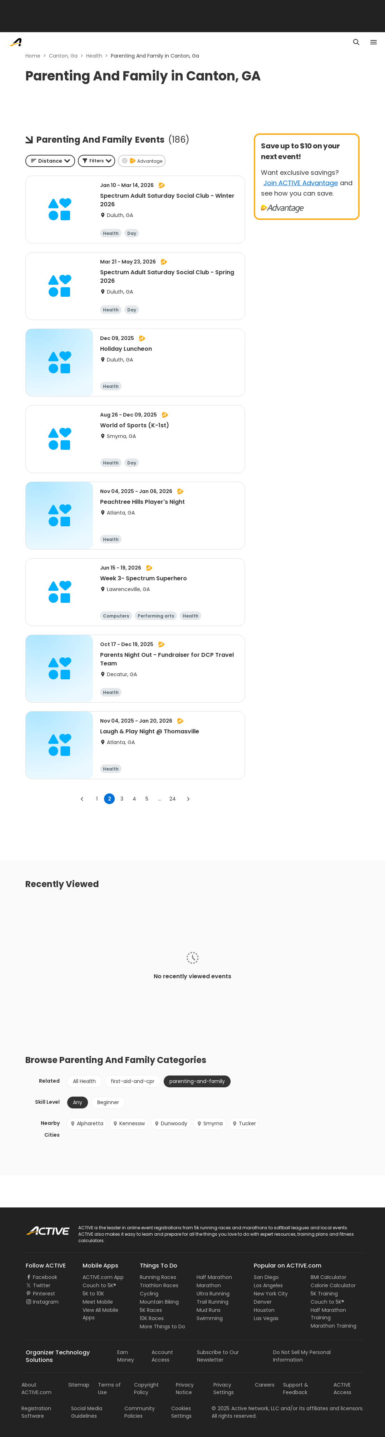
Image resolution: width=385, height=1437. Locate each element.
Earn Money (125, 1356)
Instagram (46, 1301)
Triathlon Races (159, 1285)
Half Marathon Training (328, 1313)
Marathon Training (333, 1325)
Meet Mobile (98, 1301)
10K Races (152, 1318)
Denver (263, 1301)
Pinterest (44, 1293)
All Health (84, 1081)
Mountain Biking (159, 1301)
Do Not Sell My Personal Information (302, 1356)
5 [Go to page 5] (146, 798)
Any (77, 1102)
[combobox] (50, 161)
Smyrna (210, 1123)
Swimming (210, 1318)
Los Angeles (268, 1285)
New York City (271, 1293)
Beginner (108, 1102)
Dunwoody (170, 1123)
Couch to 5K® (99, 1285)
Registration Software (36, 1412)
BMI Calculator (328, 1277)
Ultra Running (213, 1293)
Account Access (162, 1356)
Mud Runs (209, 1310)
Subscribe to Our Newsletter (218, 1356)
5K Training (324, 1293)
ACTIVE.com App (103, 1277)
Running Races (158, 1277)
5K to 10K (93, 1293)
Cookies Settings (181, 1412)
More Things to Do (162, 1326)
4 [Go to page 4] (134, 798)
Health (94, 55)
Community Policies (139, 1412)
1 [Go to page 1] (97, 798)
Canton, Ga (63, 55)
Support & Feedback (295, 1388)
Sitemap (78, 1384)
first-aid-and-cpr (132, 1081)
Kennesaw (129, 1123)
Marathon (209, 1285)
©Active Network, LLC (245, 1408)
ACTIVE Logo (41, 1228)
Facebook (45, 1277)
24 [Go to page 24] (172, 798)
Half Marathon (214, 1277)
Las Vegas (266, 1318)
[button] (96, 161)
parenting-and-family (197, 1081)
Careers (265, 1384)
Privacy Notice (185, 1388)
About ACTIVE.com (36, 1388)
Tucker (244, 1123)
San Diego (266, 1277)
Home (32, 55)
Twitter (41, 1285)
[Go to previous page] (82, 798)
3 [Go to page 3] (121, 798)
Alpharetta (86, 1123)
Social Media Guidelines (86, 1412)
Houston (264, 1310)
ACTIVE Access (342, 1388)
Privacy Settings (223, 1388)
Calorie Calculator (333, 1285)
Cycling (149, 1293)
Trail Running (212, 1301)
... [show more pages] (159, 798)
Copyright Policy (146, 1388)
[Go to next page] (188, 798)
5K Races (151, 1310)
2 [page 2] (109, 798)
